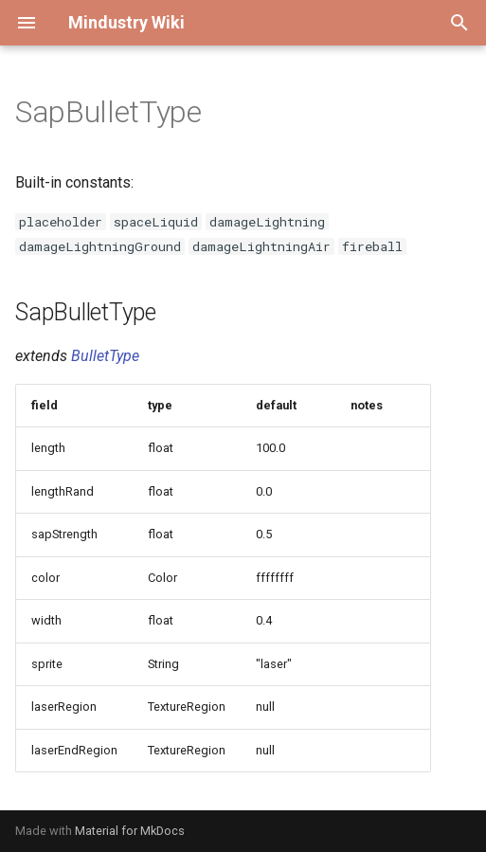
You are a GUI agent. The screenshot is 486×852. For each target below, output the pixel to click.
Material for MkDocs (130, 831)
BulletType (105, 356)
